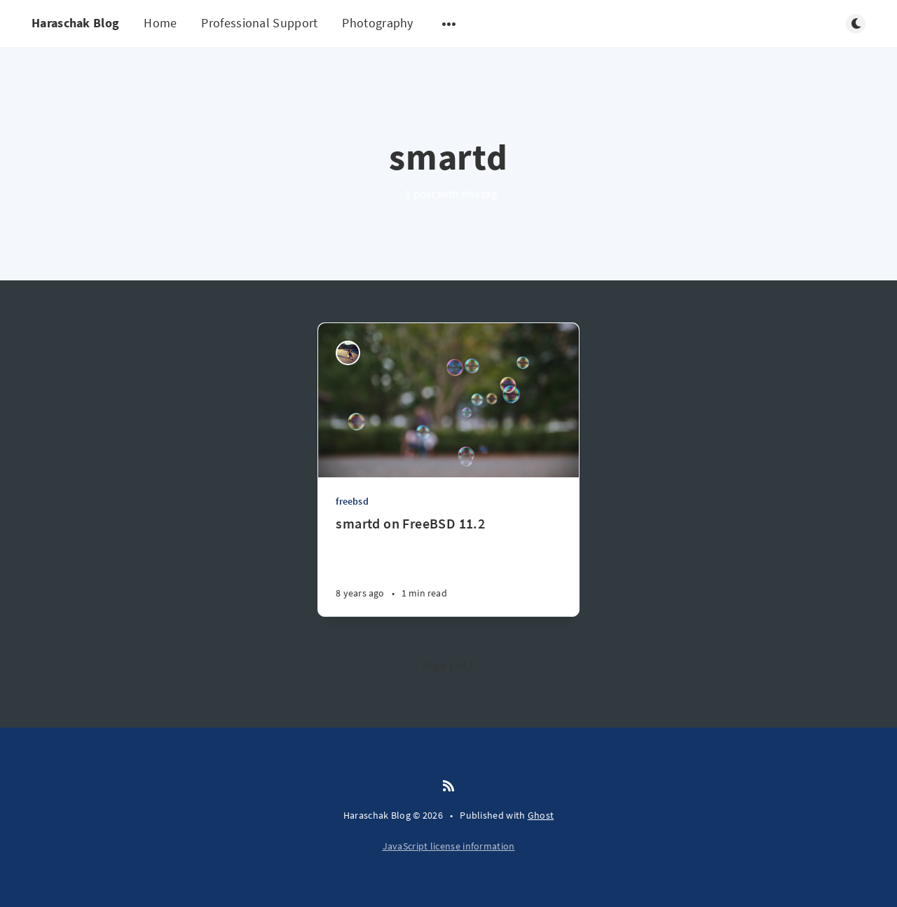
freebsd (352, 501)
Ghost (541, 815)
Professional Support (259, 23)
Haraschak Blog (75, 23)
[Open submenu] (449, 24)
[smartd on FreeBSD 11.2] (448, 565)
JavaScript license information (449, 846)
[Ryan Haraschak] (348, 353)
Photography (377, 23)
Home (160, 23)
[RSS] (448, 786)
